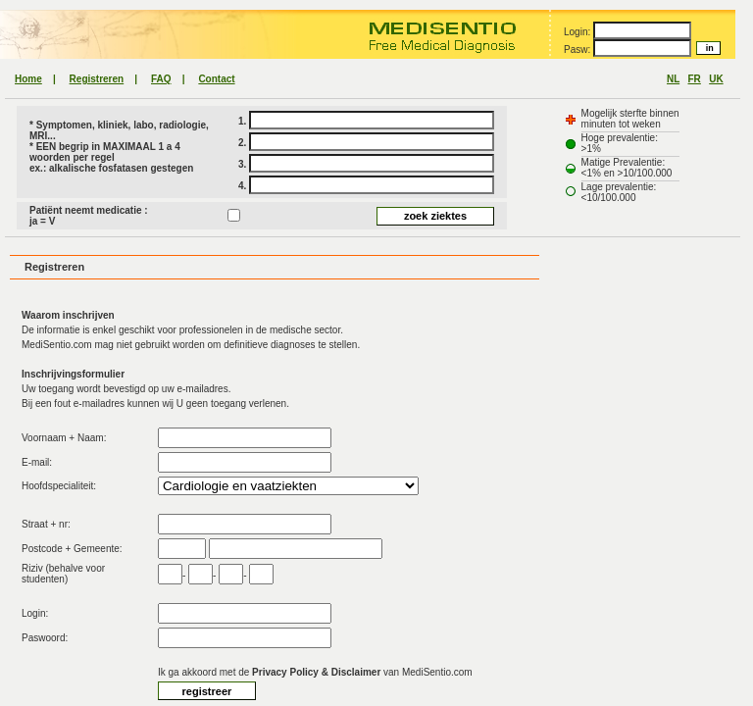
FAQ (161, 79)
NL (673, 79)
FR (694, 79)
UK (716, 79)
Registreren (97, 79)
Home (28, 79)
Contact (216, 79)
